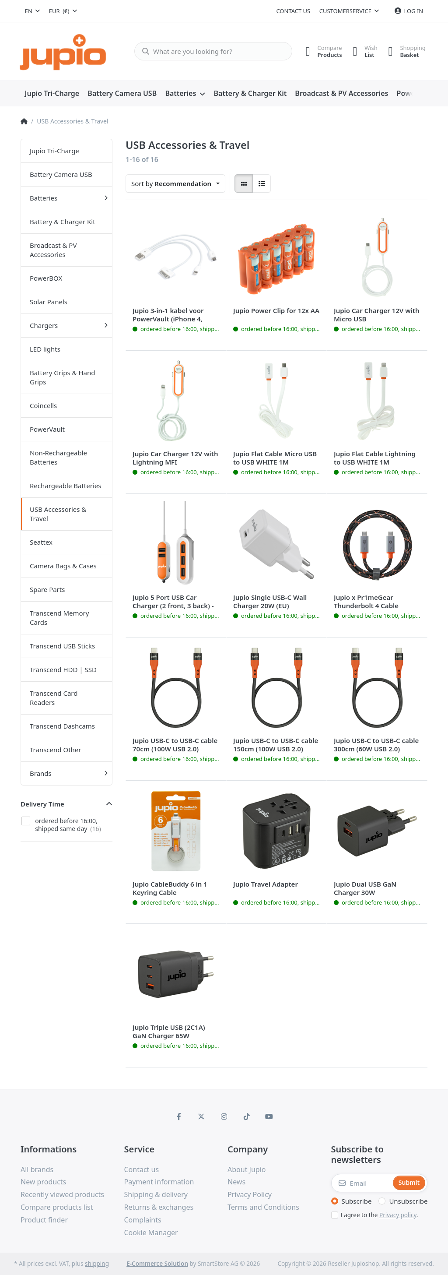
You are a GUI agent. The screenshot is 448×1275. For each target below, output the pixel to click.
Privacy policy (397, 1215)
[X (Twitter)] (201, 1116)
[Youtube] (269, 1116)
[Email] (361, 1183)
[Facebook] (179, 1116)
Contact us (293, 11)
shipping (97, 1264)
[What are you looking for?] (209, 51)
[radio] (243, 183)
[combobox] (32, 11)
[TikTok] (246, 1116)
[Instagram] (224, 1116)
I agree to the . (379, 1215)
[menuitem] (52, 94)
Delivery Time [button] (42, 804)
